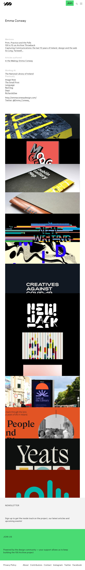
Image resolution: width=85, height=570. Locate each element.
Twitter (67, 565)
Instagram (58, 565)
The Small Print (12, 82)
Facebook (77, 565)
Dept (7, 90)
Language (10, 85)
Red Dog (9, 88)
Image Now (10, 80)
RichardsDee (11, 93)
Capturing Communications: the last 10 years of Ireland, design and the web (41, 48)
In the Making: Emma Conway (19, 61)
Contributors (36, 565)
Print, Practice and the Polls (18, 42)
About (26, 565)
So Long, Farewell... (14, 50)
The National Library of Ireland (19, 74)
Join (69, 3)
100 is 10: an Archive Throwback (20, 45)
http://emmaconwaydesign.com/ (21, 97)
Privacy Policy (9, 565)
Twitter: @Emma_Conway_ (17, 100)
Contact (48, 565)
